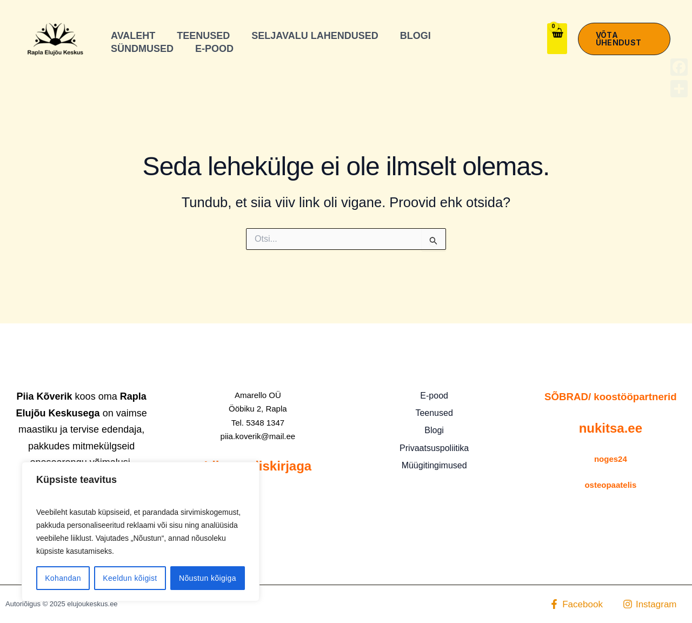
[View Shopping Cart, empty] (557, 38)
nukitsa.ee (610, 428)
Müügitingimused (434, 465)
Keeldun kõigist (130, 578)
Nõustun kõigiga (207, 578)
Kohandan (63, 578)
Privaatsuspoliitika (434, 448)
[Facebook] (576, 604)
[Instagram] (650, 604)
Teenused (434, 412)
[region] (141, 531)
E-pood (434, 395)
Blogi (434, 430)
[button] (624, 39)
